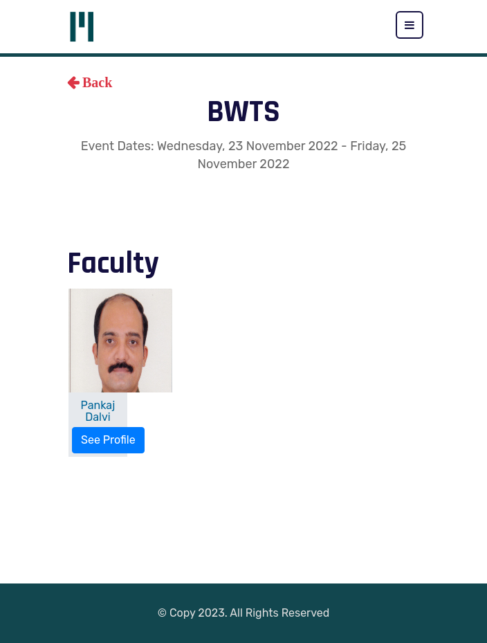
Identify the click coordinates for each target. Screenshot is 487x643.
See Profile (108, 439)
